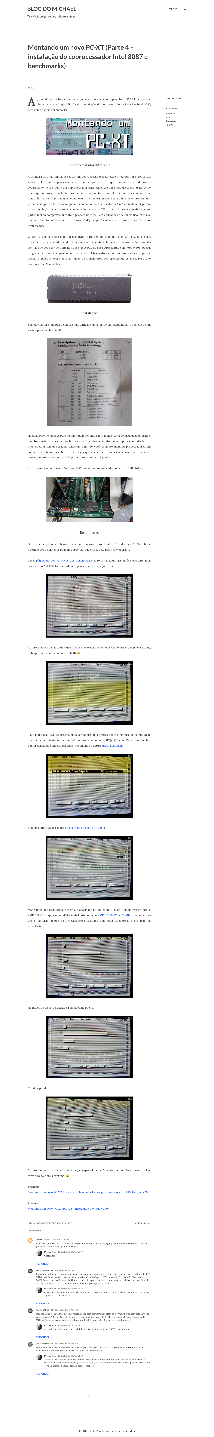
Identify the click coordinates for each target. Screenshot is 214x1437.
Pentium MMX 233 (44, 1270)
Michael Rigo (50, 1252)
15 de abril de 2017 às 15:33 (70, 1252)
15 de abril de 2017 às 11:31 (67, 1270)
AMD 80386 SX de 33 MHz (114, 915)
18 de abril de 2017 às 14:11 (70, 1325)
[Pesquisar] (172, 8)
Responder (42, 1263)
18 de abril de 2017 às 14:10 (70, 1356)
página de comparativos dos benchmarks (64, 560)
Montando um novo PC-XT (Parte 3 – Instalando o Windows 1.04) (69, 1208)
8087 (168, 117)
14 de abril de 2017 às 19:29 (56, 1240)
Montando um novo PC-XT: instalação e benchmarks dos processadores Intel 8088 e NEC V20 (88, 1192)
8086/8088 (170, 113)
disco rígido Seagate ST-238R (85, 827)
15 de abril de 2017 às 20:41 (67, 1343)
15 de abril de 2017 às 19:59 (67, 1310)
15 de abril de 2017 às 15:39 (70, 1288)
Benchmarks (171, 121)
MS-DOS (169, 125)
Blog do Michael (51, 8)
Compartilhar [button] (173, 98)
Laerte (39, 1240)
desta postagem (112, 745)
